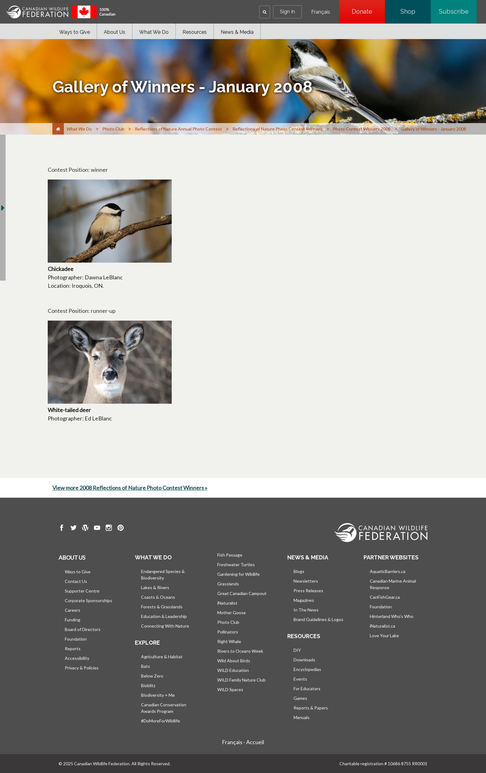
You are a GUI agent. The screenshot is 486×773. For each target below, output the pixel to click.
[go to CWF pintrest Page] (120, 528)
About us (72, 557)
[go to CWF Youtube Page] (97, 528)
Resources (195, 32)
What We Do (154, 32)
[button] (264, 12)
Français (320, 12)
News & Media (237, 32)
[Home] (58, 129)
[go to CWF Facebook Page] (62, 528)
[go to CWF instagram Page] (109, 528)
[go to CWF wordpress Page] (85, 528)
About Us (114, 32)
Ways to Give (74, 32)
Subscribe (458, 11)
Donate (368, 11)
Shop (415, 11)
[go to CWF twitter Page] (73, 528)
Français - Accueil (243, 742)
